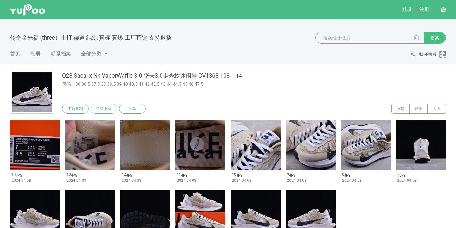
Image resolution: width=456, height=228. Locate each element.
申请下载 (103, 108)
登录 (407, 9)
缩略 (400, 108)
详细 (418, 108)
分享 (132, 108)
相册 (35, 54)
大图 (436, 108)
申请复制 (75, 108)
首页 (15, 54)
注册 (424, 9)
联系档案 (61, 54)
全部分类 (91, 54)
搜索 (434, 37)
